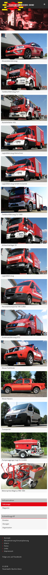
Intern (6, 543)
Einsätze (5, 520)
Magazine (5, 508)
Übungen (5, 524)
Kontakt (7, 538)
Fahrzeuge (6, 504)
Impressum (8, 551)
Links (6, 548)
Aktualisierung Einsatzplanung (16, 541)
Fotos (6, 546)
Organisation (7, 528)
